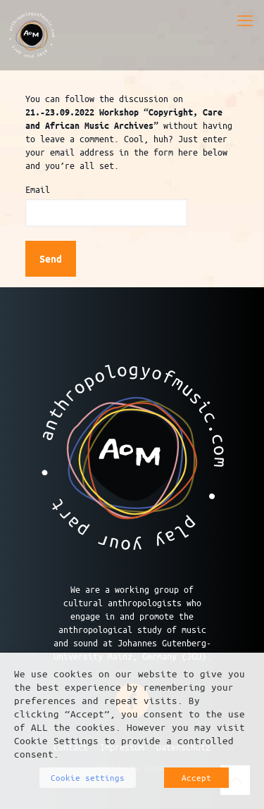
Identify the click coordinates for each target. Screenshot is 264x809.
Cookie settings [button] (88, 777)
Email (37, 189)
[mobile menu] (245, 21)
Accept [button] (196, 777)
